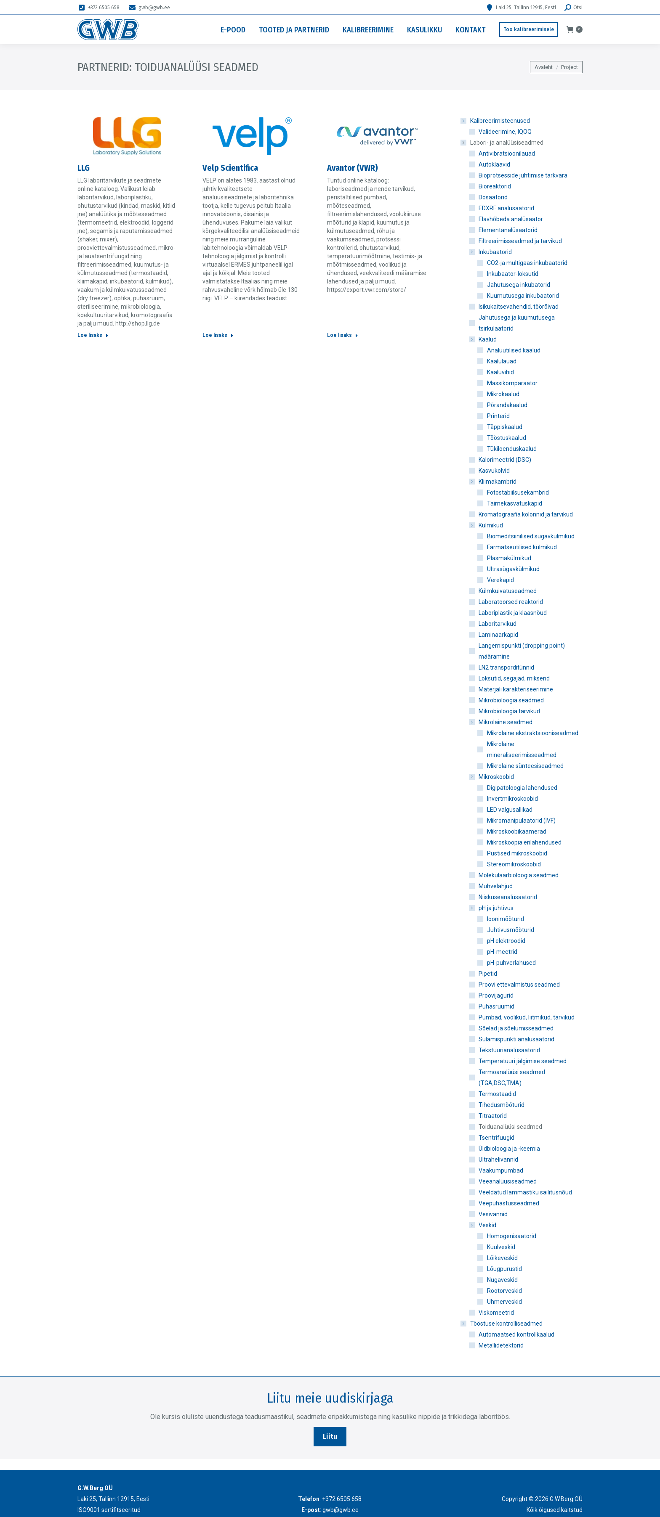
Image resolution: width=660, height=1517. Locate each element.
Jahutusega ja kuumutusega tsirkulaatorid (517, 323)
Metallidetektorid (501, 1345)
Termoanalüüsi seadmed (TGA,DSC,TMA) (512, 1077)
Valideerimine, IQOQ (505, 131)
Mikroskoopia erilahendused (524, 842)
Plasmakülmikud (509, 558)
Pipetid (488, 973)
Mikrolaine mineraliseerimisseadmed (521, 749)
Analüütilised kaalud (513, 350)
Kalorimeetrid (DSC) (505, 459)
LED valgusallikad (509, 809)
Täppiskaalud (504, 427)
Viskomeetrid (496, 1312)
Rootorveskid (504, 1290)
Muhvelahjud (496, 886)
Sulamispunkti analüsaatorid (516, 1039)
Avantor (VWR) (352, 168)
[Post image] (127, 136)
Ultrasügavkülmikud (513, 569)
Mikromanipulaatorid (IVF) (521, 820)
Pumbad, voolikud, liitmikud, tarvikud (527, 1017)
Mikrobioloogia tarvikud (509, 711)
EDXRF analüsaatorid (506, 208)
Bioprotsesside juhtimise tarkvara (523, 175)
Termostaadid (497, 1094)
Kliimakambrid (493, 481)
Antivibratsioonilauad (507, 153)
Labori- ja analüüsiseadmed (502, 142)
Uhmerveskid (504, 1301)
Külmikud (486, 525)
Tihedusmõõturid (501, 1104)
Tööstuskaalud (506, 437)
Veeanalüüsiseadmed (508, 1181)
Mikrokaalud (503, 394)
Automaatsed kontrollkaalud (516, 1334)
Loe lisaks (93, 335)
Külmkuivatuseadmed (508, 591)
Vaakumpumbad (501, 1170)
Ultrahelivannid (498, 1159)
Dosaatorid (493, 197)
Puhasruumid (496, 1006)
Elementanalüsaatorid (508, 230)
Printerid (498, 416)
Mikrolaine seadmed (501, 722)
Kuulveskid (501, 1247)
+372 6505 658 (98, 7)
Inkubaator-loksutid (512, 273)
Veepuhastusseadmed (509, 1203)
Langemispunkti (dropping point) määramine (522, 651)
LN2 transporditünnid (506, 667)
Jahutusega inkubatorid (518, 284)
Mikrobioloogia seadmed (511, 700)
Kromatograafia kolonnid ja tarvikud (526, 514)
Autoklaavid (494, 164)
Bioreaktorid (495, 186)
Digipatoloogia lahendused (522, 787)
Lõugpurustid (504, 1268)
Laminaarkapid (498, 634)
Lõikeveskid (502, 1258)
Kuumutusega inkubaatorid (523, 295)
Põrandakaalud (507, 405)
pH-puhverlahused (511, 962)
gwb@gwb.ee (149, 7)
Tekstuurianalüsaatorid (509, 1050)
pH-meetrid (502, 951)
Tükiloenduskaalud (512, 448)
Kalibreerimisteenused (496, 120)
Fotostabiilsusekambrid (518, 492)
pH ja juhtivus (492, 908)
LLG (83, 168)
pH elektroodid (506, 940)
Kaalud (483, 339)
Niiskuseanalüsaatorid (508, 897)
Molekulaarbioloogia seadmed (519, 875)
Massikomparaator (512, 383)
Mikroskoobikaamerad (516, 831)
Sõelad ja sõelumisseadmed (516, 1028)
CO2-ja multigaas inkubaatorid (527, 262)
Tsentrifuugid (496, 1137)
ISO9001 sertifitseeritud (109, 1509)
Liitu (330, 1436)
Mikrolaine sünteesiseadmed (525, 765)
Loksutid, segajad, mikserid (514, 678)
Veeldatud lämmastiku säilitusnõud (525, 1192)
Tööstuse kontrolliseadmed (502, 1323)
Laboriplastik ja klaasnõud (513, 612)
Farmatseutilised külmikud (522, 547)
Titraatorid (493, 1115)
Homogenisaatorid (511, 1236)
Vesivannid (493, 1214)
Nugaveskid (502, 1279)
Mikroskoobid (492, 776)
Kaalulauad (501, 361)
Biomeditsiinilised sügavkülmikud (531, 536)
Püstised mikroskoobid (517, 853)
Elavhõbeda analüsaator (511, 219)
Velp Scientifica (230, 168)
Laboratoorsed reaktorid (511, 601)
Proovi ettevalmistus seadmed (519, 984)
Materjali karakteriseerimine (516, 689)
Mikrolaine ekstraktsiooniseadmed (532, 733)
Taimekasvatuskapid (514, 503)
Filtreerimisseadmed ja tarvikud (520, 241)
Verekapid (500, 580)
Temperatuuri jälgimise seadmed (523, 1061)
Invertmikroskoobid (512, 798)
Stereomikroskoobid (514, 864)
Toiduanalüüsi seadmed (510, 1126)
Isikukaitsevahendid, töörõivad (519, 306)
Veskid (483, 1225)
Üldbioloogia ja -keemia (509, 1148)
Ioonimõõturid (505, 919)
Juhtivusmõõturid (510, 930)
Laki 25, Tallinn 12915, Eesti (520, 7)
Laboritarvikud (497, 623)
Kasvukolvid (494, 470)
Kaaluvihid (500, 372)
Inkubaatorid (491, 252)
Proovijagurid (496, 995)
